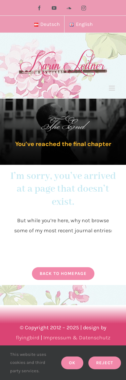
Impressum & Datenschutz (77, 337)
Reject (104, 362)
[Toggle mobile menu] (112, 88)
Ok (72, 362)
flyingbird (27, 337)
